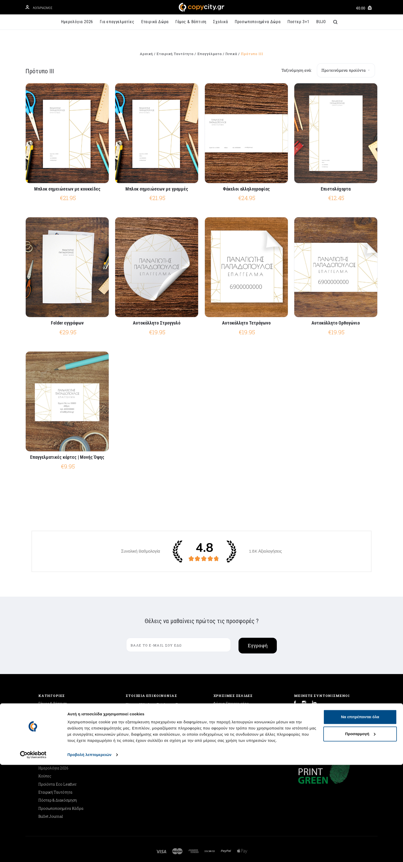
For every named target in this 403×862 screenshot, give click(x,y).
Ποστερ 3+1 (298, 21)
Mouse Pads (49, 727)
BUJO (321, 21)
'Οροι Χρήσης (224, 735)
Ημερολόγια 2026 (77, 21)
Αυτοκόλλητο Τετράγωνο (246, 323)
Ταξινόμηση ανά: (296, 70)
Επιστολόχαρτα (336, 189)
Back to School (51, 719)
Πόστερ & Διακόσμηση (57, 800)
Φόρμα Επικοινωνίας (231, 703)
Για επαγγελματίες (117, 21)
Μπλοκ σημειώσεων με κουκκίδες (67, 189)
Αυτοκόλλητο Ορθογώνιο (336, 323)
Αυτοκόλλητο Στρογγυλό (156, 323)
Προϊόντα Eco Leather (57, 784)
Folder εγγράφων (67, 323)
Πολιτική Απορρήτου (231, 719)
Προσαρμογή (360, 831)
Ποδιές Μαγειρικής (55, 743)
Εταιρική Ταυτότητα (55, 792)
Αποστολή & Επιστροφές (234, 711)
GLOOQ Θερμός (51, 751)
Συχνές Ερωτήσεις (229, 727)
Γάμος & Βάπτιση (190, 21)
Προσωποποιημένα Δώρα (258, 21)
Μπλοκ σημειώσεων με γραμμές (156, 189)
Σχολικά (220, 21)
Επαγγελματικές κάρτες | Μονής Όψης (67, 457)
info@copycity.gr (140, 729)
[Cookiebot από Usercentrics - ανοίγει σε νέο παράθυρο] (33, 852)
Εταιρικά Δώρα (155, 21)
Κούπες (44, 776)
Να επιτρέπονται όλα (360, 814)
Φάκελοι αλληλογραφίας (246, 189)
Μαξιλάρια (47, 735)
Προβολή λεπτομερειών (89, 852)
